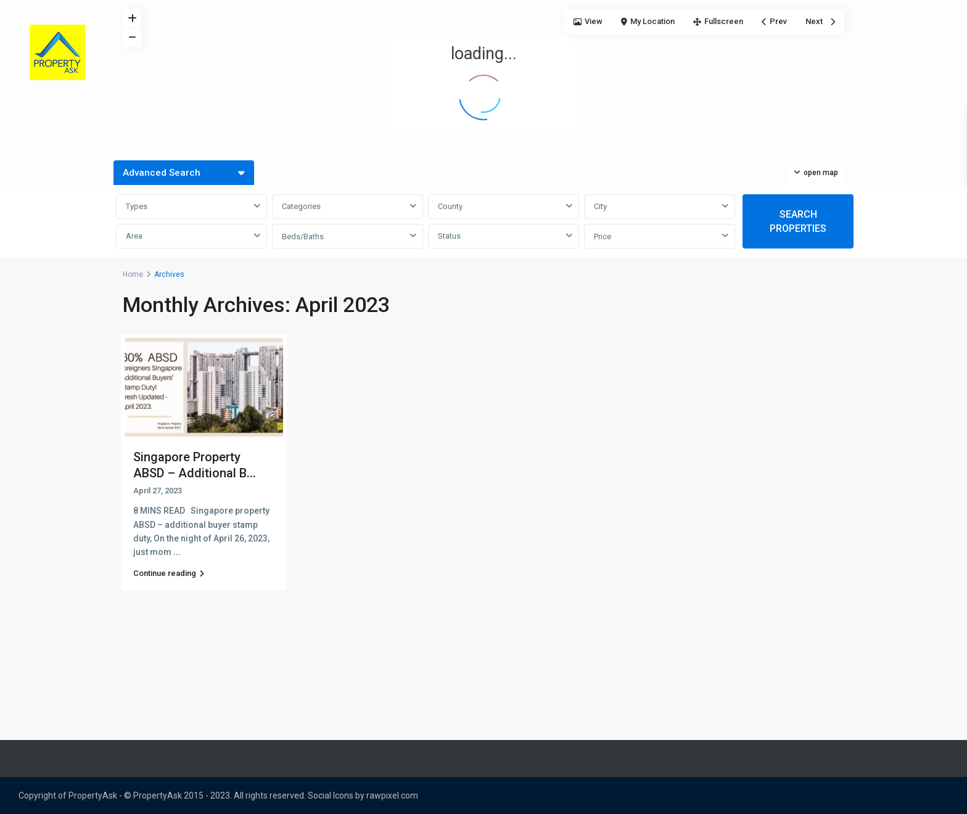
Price (602, 236)
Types (136, 206)
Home (133, 274)
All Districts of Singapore (760, 52)
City (600, 206)
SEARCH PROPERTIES (798, 221)
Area (134, 235)
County (450, 206)
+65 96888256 (902, 53)
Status (449, 235)
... (177, 552)
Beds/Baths (303, 236)
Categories (301, 206)
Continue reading (168, 573)
